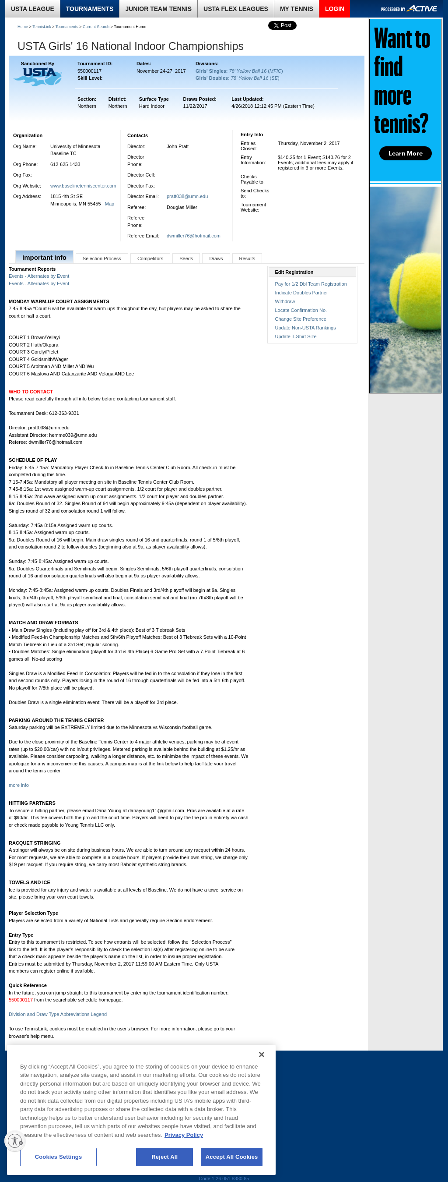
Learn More (405, 153)
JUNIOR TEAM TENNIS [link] (158, 8)
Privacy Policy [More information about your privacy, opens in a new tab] (183, 1135)
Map (109, 203)
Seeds (186, 258)
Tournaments (67, 27)
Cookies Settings (58, 1157)
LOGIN (334, 8)
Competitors (150, 258)
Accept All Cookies (232, 1157)
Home (23, 27)
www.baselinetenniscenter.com (83, 185)
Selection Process (102, 258)
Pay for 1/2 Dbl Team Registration (311, 284)
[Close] (261, 1054)
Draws (216, 258)
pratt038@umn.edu (187, 196)
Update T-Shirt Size (296, 336)
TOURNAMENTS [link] (90, 8)
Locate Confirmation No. (301, 310)
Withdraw (285, 301)
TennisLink (41, 27)
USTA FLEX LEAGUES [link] (235, 8)
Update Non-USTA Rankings (305, 327)
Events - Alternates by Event (39, 276)
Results (247, 258)
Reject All (164, 1157)
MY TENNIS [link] (296, 8)
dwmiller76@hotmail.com (193, 235)
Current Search (96, 27)
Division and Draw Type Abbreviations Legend (58, 1014)
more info (19, 785)
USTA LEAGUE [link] (32, 8)
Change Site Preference (300, 319)
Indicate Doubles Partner (301, 292)
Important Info (44, 257)
